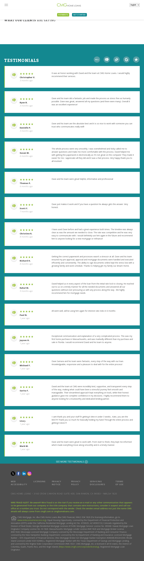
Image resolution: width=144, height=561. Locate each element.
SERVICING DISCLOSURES (97, 483)
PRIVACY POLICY (76, 483)
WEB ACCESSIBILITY (19, 483)
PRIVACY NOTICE (56, 483)
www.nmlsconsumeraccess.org (31, 520)
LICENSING (39, 481)
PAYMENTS (63, 15)
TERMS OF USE (119, 483)
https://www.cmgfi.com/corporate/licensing (79, 546)
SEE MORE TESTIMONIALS (72, 462)
